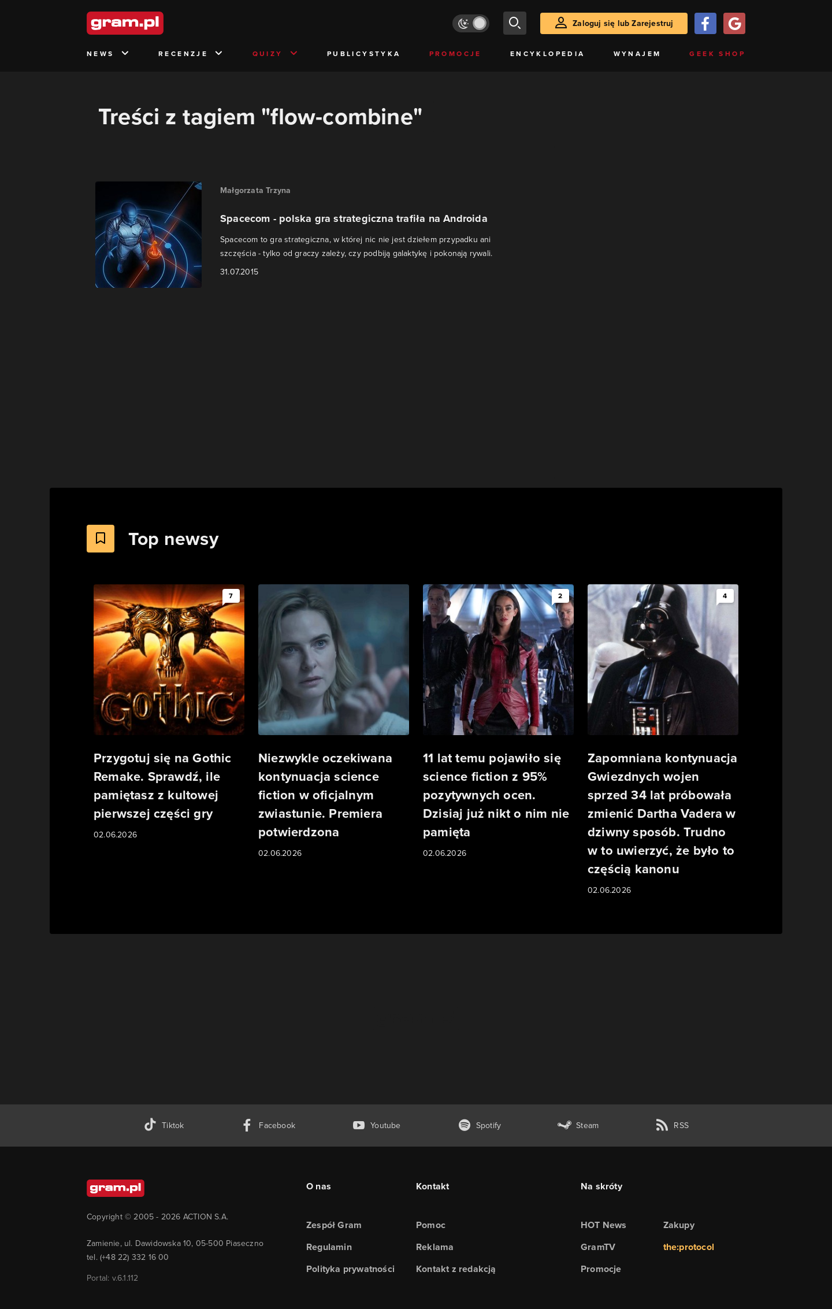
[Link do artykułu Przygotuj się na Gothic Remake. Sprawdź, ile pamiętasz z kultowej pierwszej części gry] (169, 712)
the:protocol (688, 1247)
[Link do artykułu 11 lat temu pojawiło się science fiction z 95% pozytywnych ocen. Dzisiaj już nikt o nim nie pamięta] (498, 722)
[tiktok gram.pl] (163, 1125)
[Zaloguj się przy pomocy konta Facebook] (705, 23)
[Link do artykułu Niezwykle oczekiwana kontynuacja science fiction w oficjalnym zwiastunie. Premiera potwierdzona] (333, 722)
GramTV (598, 1247)
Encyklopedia (547, 54)
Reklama (435, 1247)
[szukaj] (514, 23)
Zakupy (678, 1225)
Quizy (275, 54)
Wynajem (638, 54)
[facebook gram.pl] (267, 1125)
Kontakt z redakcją (456, 1268)
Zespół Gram (334, 1225)
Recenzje (191, 54)
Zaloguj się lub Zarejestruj (623, 23)
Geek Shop (717, 54)
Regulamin (329, 1247)
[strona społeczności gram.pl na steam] (578, 1125)
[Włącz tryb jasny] (470, 23)
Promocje (455, 54)
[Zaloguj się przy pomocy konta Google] (734, 23)
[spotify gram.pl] (480, 1125)
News (108, 54)
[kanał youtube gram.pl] (376, 1125)
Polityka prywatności (350, 1268)
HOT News (604, 1225)
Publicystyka (364, 54)
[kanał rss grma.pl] (672, 1125)
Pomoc (430, 1225)
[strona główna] (154, 23)
